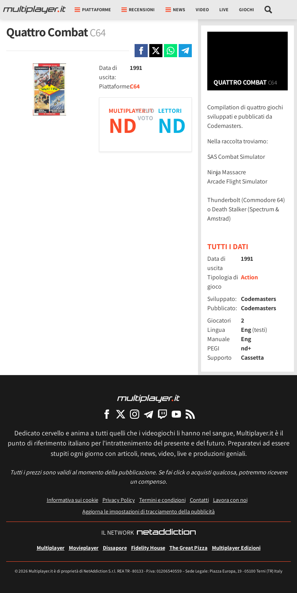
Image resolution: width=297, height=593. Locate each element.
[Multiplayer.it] (34, 10)
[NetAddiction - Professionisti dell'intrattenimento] (166, 532)
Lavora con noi (230, 499)
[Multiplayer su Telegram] (148, 414)
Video (202, 9)
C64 (135, 86)
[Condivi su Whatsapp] (170, 50)
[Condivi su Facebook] (141, 50)
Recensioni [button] (138, 9)
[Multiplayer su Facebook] (106, 414)
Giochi (246, 9)
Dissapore (115, 547)
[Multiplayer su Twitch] (162, 414)
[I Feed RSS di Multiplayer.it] (190, 414)
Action (249, 277)
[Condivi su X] (155, 50)
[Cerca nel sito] (268, 9)
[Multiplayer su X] (120, 414)
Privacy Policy (118, 499)
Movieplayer (84, 547)
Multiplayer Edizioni (236, 547)
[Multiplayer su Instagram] (134, 414)
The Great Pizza (188, 547)
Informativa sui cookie (72, 499)
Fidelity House (148, 547)
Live (224, 9)
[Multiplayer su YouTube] (176, 414)
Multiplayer (51, 547)
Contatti (199, 499)
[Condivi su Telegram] (185, 50)
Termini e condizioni (162, 499)
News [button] (175, 9)
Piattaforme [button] (93, 9)
